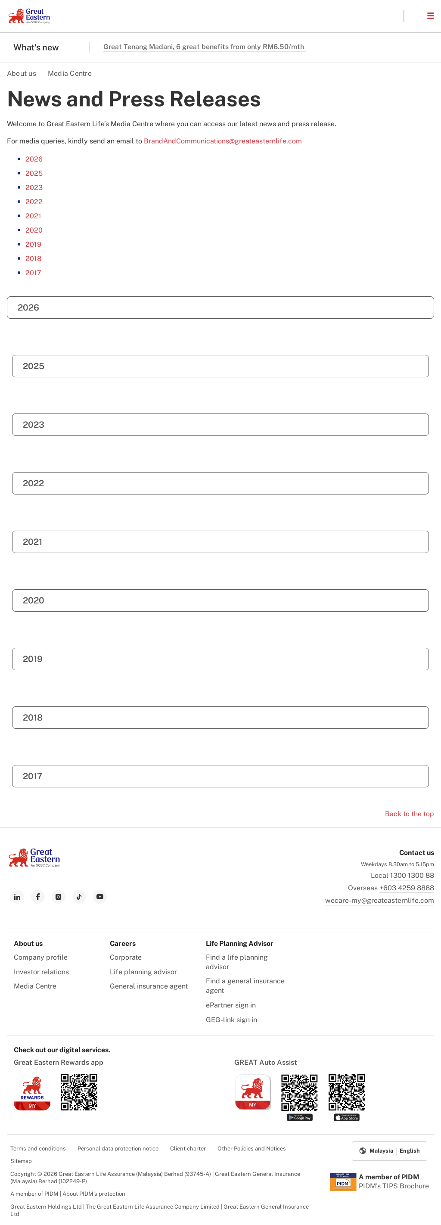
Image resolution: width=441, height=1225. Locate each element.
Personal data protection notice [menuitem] (118, 1148)
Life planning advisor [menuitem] (143, 972)
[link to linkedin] (17, 897)
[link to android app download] (79, 1108)
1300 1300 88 (412, 875)
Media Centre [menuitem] (35, 986)
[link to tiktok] (79, 897)
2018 (33, 259)
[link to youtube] (100, 897)
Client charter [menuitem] (188, 1148)
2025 (34, 173)
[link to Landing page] (34, 865)
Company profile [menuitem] (41, 957)
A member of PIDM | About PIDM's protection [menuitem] (67, 1194)
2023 (34, 187)
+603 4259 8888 (406, 888)
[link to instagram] (58, 897)
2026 (34, 159)
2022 (34, 202)
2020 (34, 230)
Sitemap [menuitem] (21, 1161)
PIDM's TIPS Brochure (394, 1186)
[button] (415, 16)
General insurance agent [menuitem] (149, 986)
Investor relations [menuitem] (41, 972)
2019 (33, 244)
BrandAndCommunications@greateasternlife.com (223, 141)
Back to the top (409, 814)
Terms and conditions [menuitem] (38, 1148)
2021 (33, 216)
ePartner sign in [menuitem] (231, 1005)
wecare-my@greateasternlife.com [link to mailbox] (379, 900)
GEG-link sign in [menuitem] (231, 1020)
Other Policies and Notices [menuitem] (251, 1148)
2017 (33, 273)
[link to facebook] (38, 897)
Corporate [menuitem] (126, 957)
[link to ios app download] (32, 1108)
